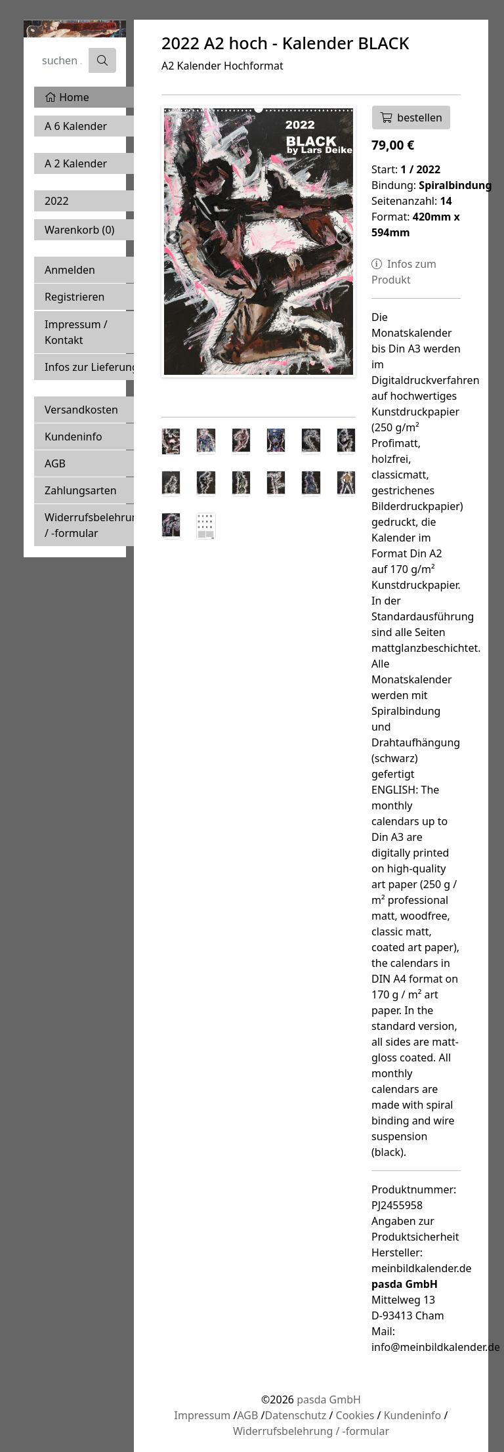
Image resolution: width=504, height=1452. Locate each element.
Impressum (203, 1415)
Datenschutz (295, 1415)
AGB (55, 463)
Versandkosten (81, 409)
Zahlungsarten (81, 490)
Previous (174, 238)
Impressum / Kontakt (76, 332)
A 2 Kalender (76, 163)
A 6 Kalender (76, 126)
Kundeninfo (73, 436)
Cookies (355, 1415)
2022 (57, 201)
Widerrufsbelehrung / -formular (94, 525)
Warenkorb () (79, 230)
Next (343, 238)
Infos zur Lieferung (91, 367)
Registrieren (74, 296)
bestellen (411, 117)
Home (67, 97)
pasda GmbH (329, 1399)
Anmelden (70, 270)
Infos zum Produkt (403, 272)
